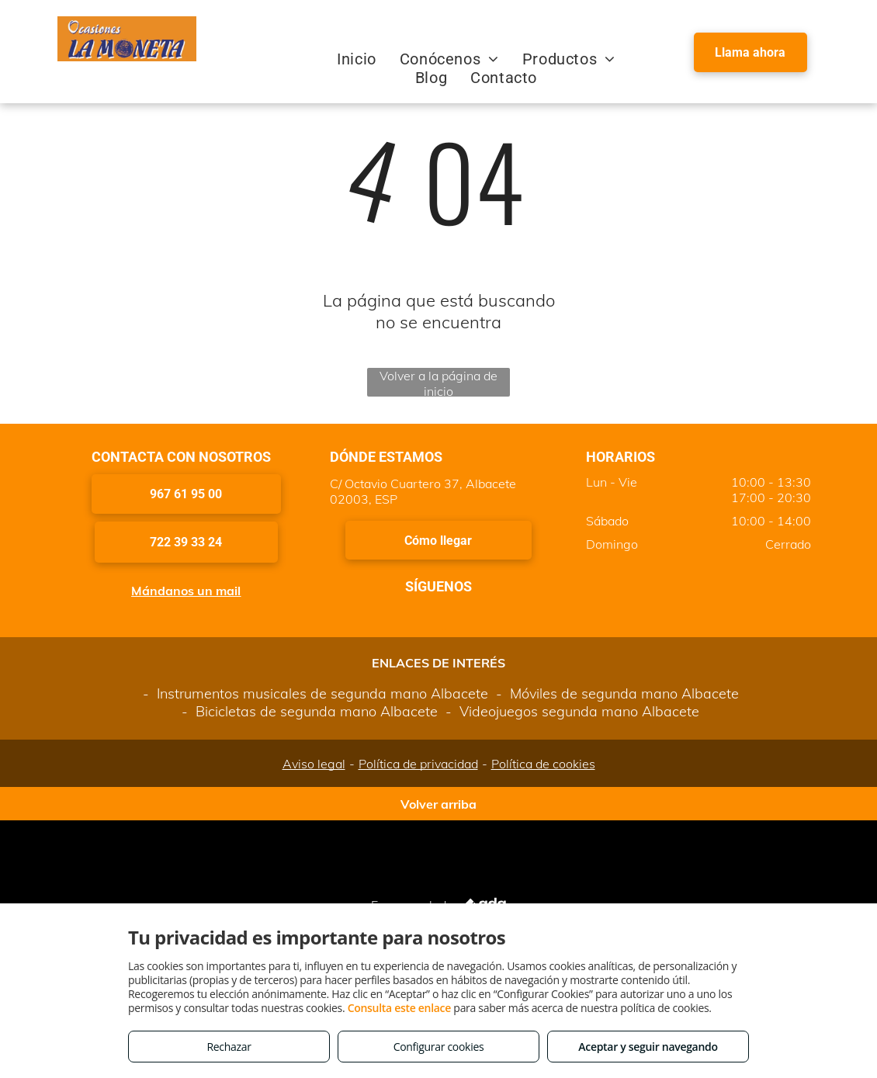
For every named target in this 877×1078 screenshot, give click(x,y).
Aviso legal (314, 763)
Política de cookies (543, 763)
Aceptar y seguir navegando (647, 1046)
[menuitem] (356, 59)
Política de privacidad (418, 763)
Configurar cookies (438, 1046)
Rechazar (228, 1046)
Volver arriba (438, 804)
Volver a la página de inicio (438, 382)
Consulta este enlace (399, 1007)
